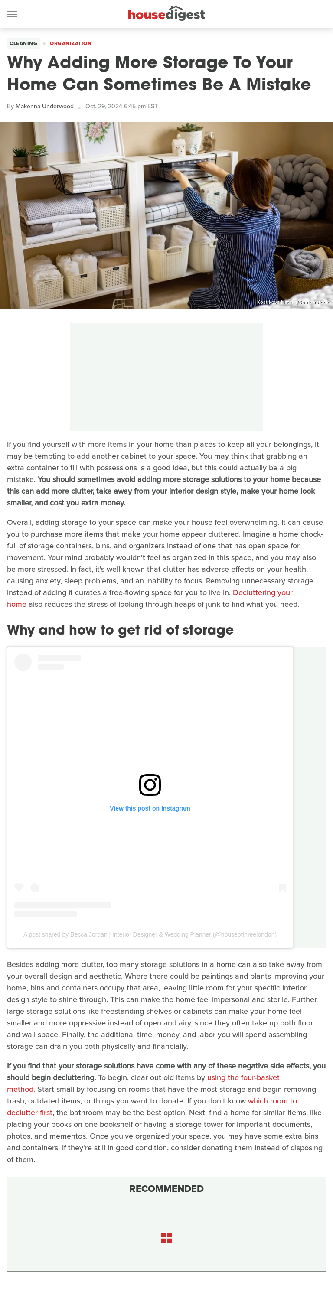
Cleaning (23, 43)
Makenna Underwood (45, 106)
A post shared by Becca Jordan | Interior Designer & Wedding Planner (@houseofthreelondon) (150, 934)
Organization (70, 43)
